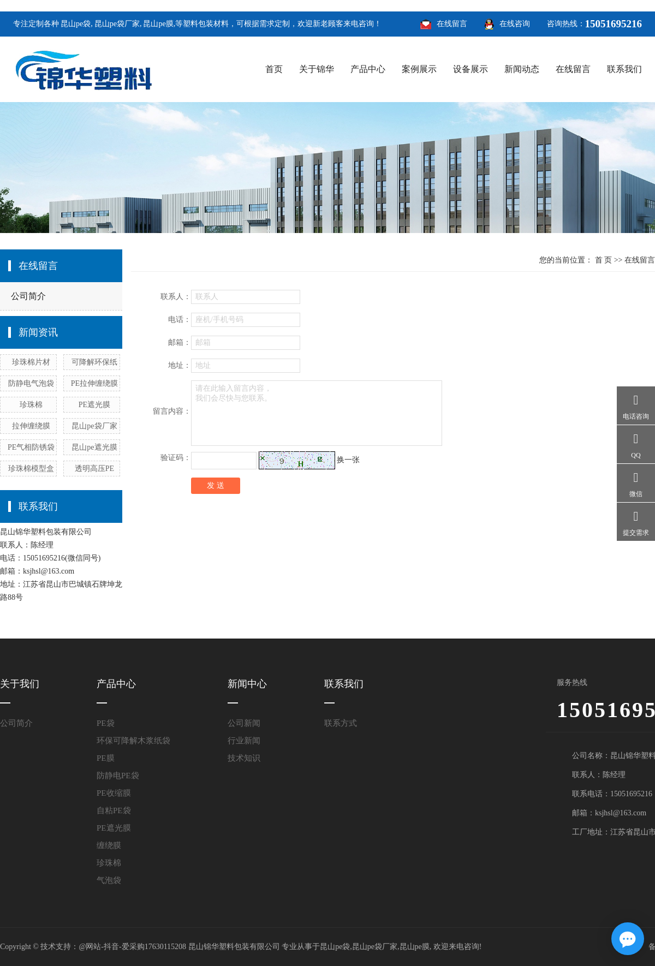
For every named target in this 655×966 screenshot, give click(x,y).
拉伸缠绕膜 (31, 426)
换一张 (348, 460)
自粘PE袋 (114, 810)
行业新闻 (244, 740)
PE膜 (106, 758)
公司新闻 (244, 723)
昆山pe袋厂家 (117, 24)
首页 (274, 69)
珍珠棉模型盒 (31, 468)
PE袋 (106, 723)
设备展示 (470, 69)
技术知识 (244, 758)
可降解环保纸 (94, 362)
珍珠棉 (31, 405)
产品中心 (367, 69)
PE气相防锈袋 (31, 447)
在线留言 (452, 24)
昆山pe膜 (158, 24)
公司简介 (28, 296)
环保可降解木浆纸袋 (133, 740)
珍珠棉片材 (31, 362)
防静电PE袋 (118, 775)
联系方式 (340, 723)
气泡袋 (109, 880)
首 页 (603, 260)
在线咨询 (514, 24)
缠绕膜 (109, 845)
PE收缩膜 (114, 793)
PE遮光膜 (94, 405)
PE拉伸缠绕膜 (94, 383)
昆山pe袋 (76, 24)
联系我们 (624, 69)
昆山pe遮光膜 (94, 447)
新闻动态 (521, 69)
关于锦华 (316, 69)
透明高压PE (94, 468)
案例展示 (419, 69)
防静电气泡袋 (31, 383)
